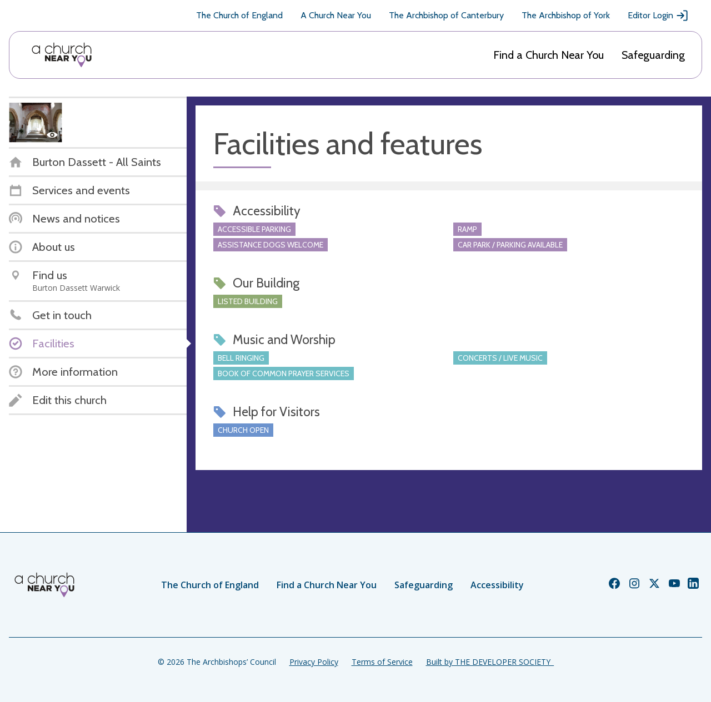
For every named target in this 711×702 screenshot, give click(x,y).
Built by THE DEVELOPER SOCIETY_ (490, 661)
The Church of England (239, 15)
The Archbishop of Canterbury (446, 15)
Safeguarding (653, 55)
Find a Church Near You (548, 55)
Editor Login (658, 15)
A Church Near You (336, 15)
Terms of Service (382, 661)
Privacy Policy (313, 661)
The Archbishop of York (566, 15)
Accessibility (497, 585)
